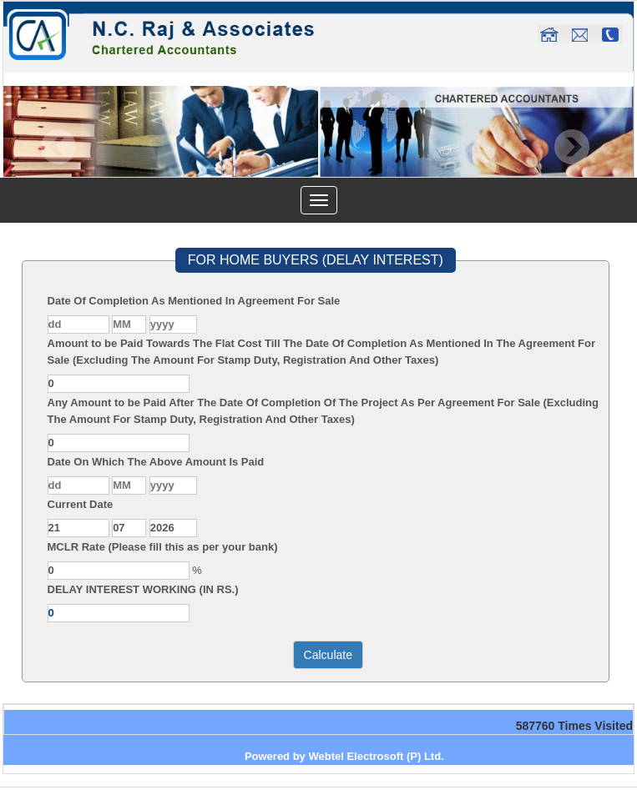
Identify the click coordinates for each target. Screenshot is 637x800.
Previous (59, 147)
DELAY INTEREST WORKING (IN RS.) (143, 589)
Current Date (81, 504)
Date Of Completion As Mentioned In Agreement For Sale (194, 300)
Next (571, 147)
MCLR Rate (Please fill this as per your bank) (163, 547)
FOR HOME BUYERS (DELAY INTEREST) (315, 260)
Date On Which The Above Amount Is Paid (156, 461)
